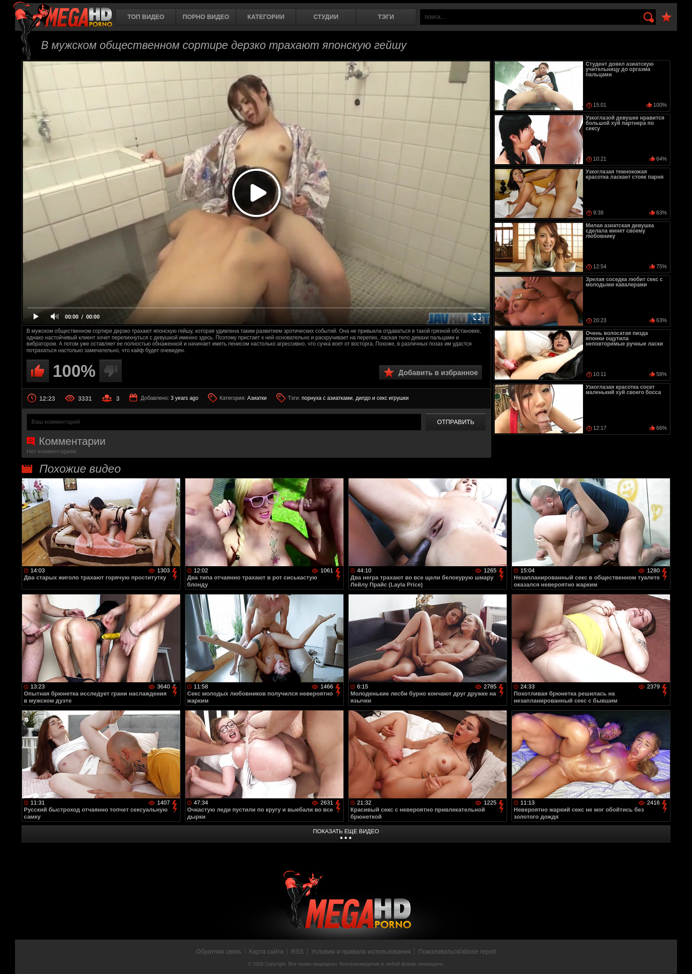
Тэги (386, 16)
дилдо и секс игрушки (382, 398)
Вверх (678, 957)
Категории (266, 16)
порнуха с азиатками (326, 398)
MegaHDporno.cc (62, 15)
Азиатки (257, 398)
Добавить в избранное (438, 372)
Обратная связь (218, 951)
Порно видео (206, 16)
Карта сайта (266, 951)
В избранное (666, 17)
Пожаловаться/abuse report (457, 951)
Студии (325, 16)
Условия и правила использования (360, 951)
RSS (297, 951)
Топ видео (146, 16)
